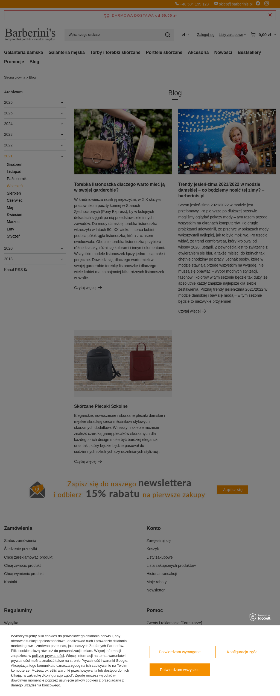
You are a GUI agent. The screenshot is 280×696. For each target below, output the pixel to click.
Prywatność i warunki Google (104, 661)
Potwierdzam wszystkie (180, 670)
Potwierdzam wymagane (180, 652)
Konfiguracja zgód (242, 652)
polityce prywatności (48, 656)
